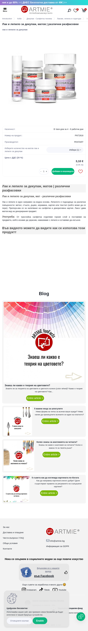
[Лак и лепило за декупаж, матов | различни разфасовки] (44, 77)
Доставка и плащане (13, 532)
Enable (40, 620)
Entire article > (35, 398)
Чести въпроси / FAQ (13, 538)
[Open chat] (80, 616)
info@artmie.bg (57, 541)
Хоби (19, 19)
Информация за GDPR (57, 546)
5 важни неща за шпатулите (48, 408)
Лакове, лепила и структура (69, 19)
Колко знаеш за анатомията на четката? (57, 442)
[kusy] (44, 171)
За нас (6, 527)
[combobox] (64, 150)
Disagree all (19, 620)
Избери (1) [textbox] (74, 150)
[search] (69, 10)
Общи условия (10, 543)
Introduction (7, 19)
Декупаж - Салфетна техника (39, 19)
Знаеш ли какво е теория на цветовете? (27, 385)
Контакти (7, 548)
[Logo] (36, 10)
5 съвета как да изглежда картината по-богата (55, 478)
